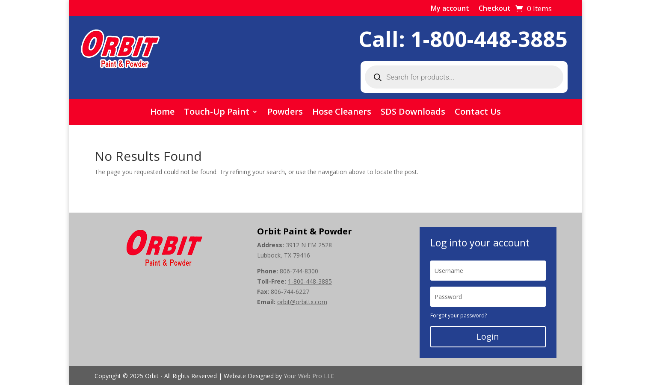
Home (162, 113)
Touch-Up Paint (216, 113)
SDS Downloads (413, 113)
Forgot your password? (458, 315)
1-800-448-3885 (489, 38)
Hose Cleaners (341, 113)
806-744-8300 (299, 271)
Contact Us (478, 113)
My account (450, 9)
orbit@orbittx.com (302, 302)
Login (487, 336)
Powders (285, 113)
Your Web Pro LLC (309, 376)
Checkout (495, 9)
